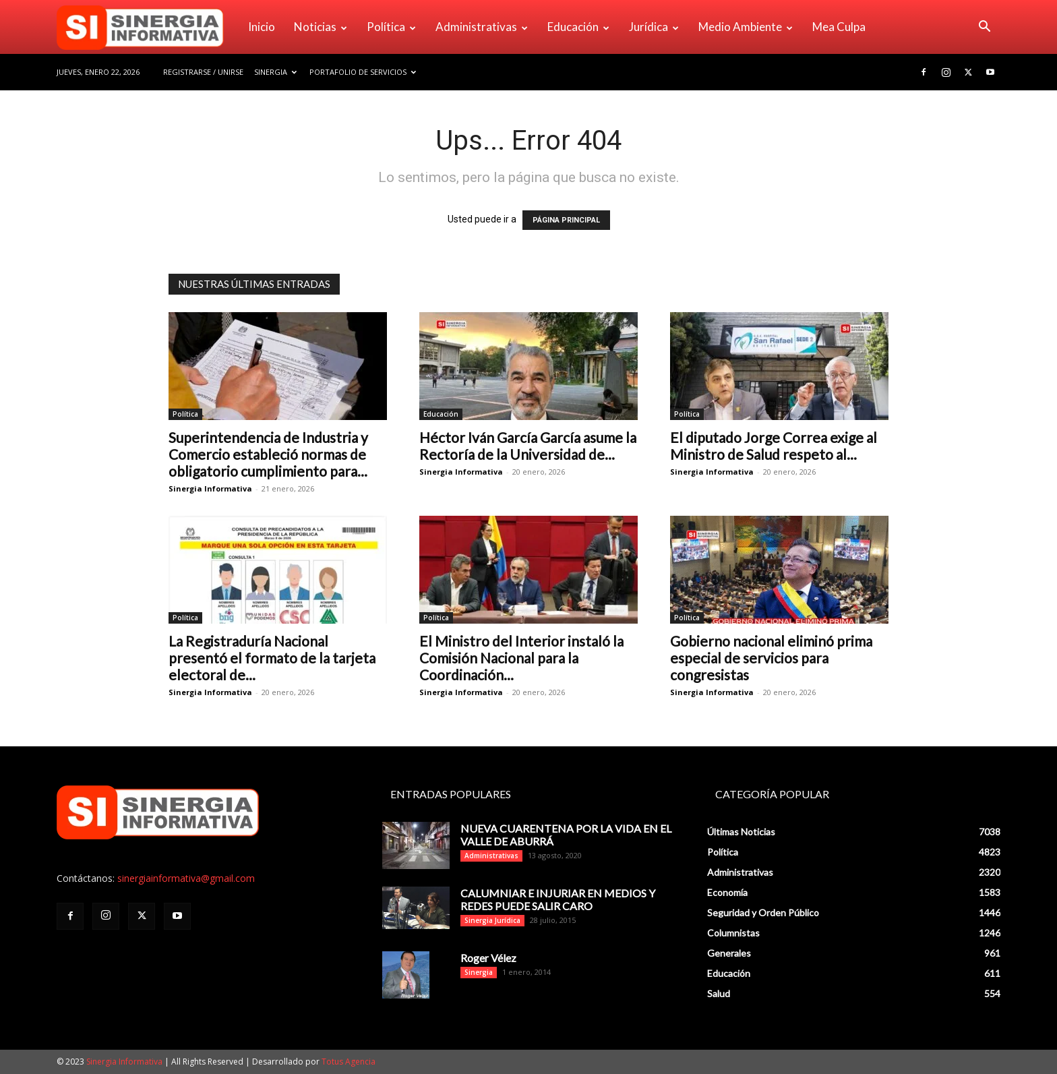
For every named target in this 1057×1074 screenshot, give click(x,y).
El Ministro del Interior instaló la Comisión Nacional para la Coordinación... (521, 657)
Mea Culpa (839, 27)
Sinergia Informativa (210, 488)
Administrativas (481, 27)
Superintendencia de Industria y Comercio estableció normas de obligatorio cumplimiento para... (268, 454)
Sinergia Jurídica (492, 920)
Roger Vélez (488, 957)
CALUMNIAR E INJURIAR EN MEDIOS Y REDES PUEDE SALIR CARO (557, 899)
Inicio (261, 27)
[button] (984, 28)
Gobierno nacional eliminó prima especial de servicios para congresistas (771, 657)
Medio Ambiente (745, 27)
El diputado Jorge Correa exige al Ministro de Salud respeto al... (773, 446)
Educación (578, 27)
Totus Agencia (348, 1061)
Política (391, 27)
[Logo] (148, 27)
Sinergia (275, 72)
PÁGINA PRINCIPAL (566, 220)
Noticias (320, 27)
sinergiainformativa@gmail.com (186, 878)
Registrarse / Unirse (203, 72)
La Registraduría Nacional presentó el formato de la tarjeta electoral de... (272, 657)
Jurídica (654, 27)
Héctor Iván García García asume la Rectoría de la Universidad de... (527, 446)
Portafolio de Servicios (362, 72)
